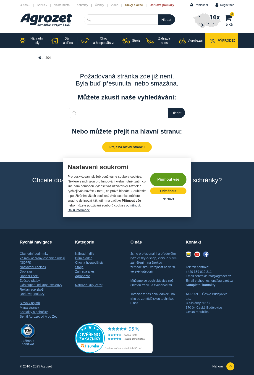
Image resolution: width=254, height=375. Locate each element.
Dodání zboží (29, 276)
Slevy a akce (134, 5)
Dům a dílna (83, 258)
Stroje (79, 267)
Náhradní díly (84, 253)
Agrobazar (82, 276)
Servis (42, 5)
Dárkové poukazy (162, 5)
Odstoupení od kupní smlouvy (41, 285)
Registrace (227, 5)
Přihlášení (201, 5)
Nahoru (223, 366)
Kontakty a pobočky (34, 312)
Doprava (26, 271)
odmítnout (133, 205)
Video (114, 5)
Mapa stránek (29, 307)
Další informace (79, 210)
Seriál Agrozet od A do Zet (38, 316)
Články (99, 5)
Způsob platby (30, 280)
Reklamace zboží (32, 289)
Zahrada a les (85, 271)
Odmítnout (168, 191)
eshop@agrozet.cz (219, 280)
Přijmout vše (168, 179)
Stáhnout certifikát (27, 342)
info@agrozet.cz (219, 276)
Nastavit (168, 199)
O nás (25, 5)
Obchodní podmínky (34, 253)
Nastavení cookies (33, 267)
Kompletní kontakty (200, 285)
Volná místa (62, 5)
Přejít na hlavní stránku (126, 147)
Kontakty (82, 5)
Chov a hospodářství (89, 262)
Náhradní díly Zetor (88, 285)
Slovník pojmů (30, 303)
